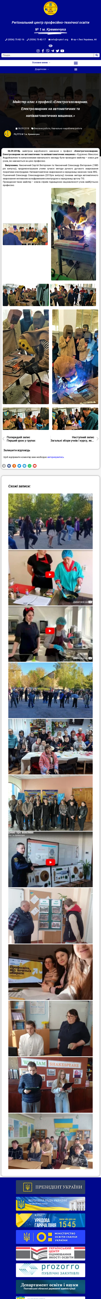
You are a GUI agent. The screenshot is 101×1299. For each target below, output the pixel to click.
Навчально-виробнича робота (66, 128)
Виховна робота (42, 128)
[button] (76, 63)
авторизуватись (55, 457)
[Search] (96, 55)
